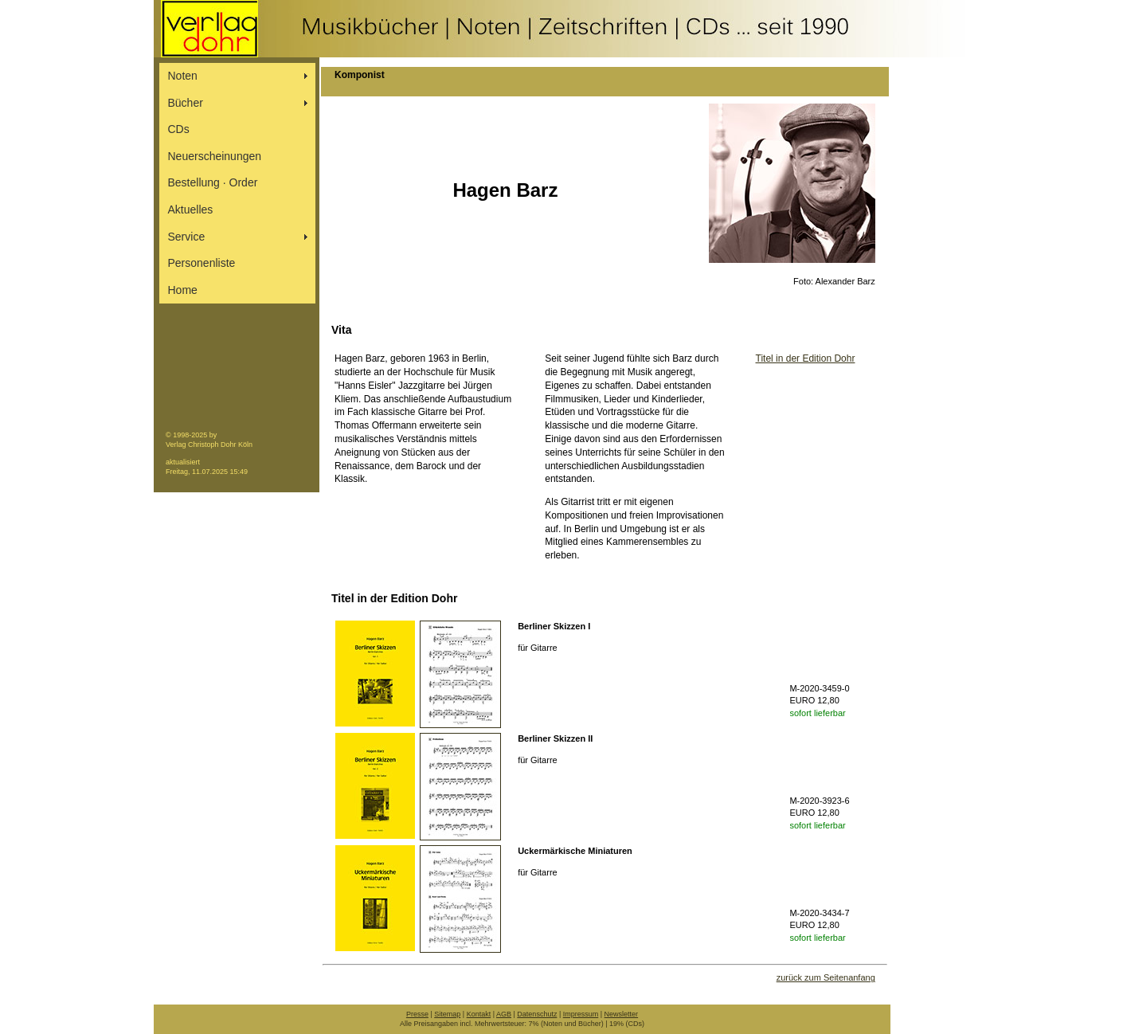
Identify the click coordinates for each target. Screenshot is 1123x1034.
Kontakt (479, 1014)
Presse (417, 1014)
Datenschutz (537, 1014)
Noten (183, 75)
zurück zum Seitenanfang (826, 977)
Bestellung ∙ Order (213, 182)
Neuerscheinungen (215, 156)
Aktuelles (190, 209)
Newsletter (622, 1014)
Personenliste (202, 263)
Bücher (185, 102)
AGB (503, 1014)
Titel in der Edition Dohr (805, 358)
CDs (179, 129)
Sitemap (447, 1014)
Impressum (581, 1014)
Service (186, 236)
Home (183, 290)
